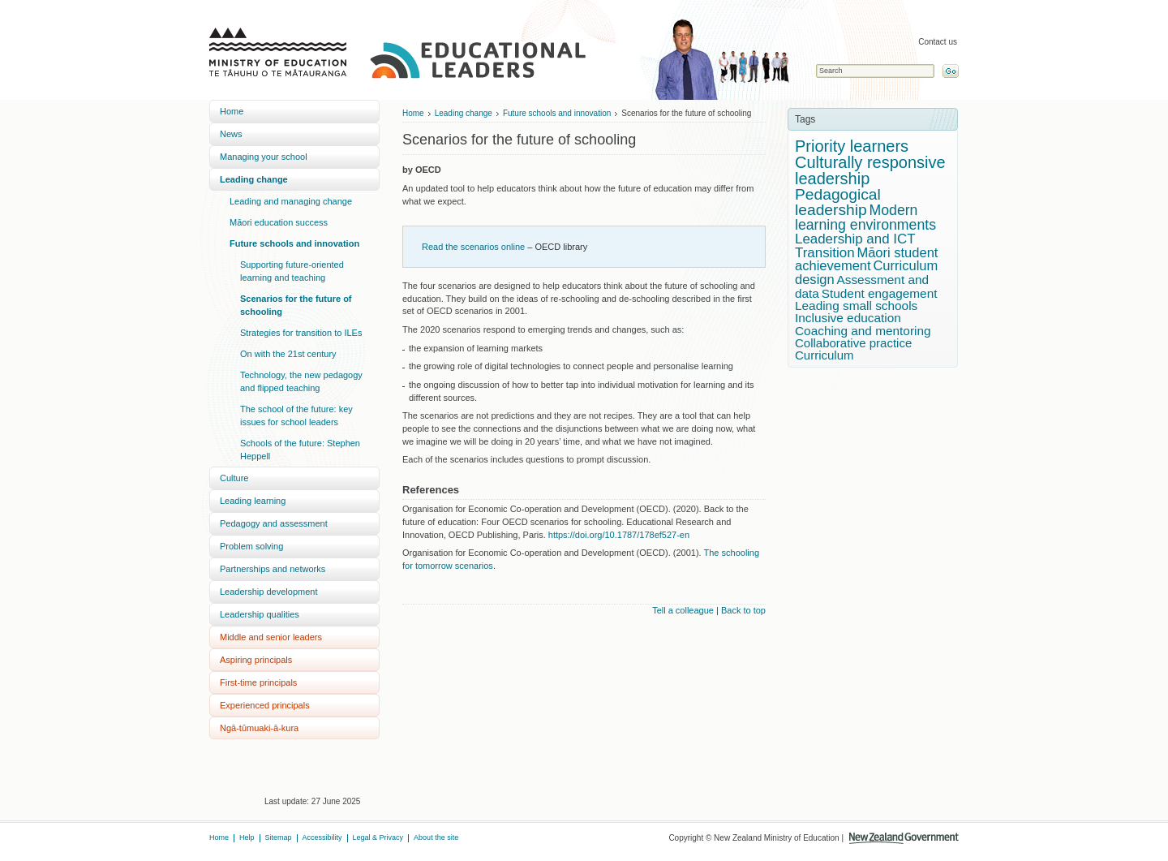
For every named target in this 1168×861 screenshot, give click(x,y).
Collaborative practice (853, 343)
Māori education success (279, 222)
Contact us (937, 41)
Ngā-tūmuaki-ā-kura (259, 728)
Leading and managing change (291, 201)
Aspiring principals (256, 660)
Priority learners (851, 146)
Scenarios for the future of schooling (296, 305)
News (231, 134)
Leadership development (268, 591)
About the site (436, 837)
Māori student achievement (866, 259)
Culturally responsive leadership (870, 170)
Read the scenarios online (473, 247)
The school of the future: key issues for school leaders (296, 415)
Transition (825, 252)
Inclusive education (848, 318)
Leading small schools (856, 305)
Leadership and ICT (855, 239)
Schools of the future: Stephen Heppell (300, 449)
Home (231, 111)
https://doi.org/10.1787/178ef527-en (618, 535)
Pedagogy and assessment (274, 523)
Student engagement (880, 293)
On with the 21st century (288, 354)
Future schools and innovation (294, 243)
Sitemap (278, 837)
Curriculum (824, 355)
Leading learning (253, 501)
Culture (234, 478)
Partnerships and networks (272, 569)
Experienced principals (265, 705)
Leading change (254, 179)
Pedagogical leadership (838, 202)
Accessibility (322, 837)
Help (247, 837)
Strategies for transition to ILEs (301, 333)
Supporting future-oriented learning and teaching (292, 271)
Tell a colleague (683, 610)
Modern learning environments (865, 217)
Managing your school (263, 156)
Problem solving (251, 546)
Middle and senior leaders (271, 637)
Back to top (743, 610)
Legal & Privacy (378, 837)
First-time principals (258, 682)
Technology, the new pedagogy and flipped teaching (301, 381)
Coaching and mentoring (863, 331)
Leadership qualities (259, 614)
